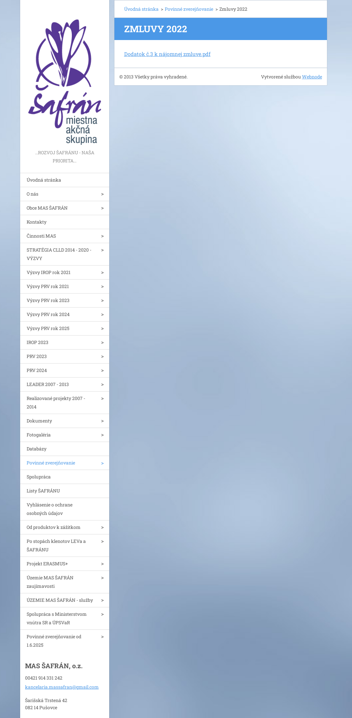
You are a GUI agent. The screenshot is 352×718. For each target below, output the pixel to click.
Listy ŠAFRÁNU (43, 491)
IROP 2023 (37, 342)
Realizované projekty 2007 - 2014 (56, 402)
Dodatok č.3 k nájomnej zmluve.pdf (167, 53)
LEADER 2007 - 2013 (48, 384)
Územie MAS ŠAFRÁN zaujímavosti (50, 581)
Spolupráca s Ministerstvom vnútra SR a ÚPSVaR (57, 618)
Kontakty (36, 222)
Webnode (312, 77)
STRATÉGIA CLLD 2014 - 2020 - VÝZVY (59, 254)
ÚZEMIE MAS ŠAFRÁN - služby (60, 600)
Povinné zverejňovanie (51, 463)
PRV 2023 (37, 356)
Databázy (36, 449)
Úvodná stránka (44, 180)
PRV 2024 (37, 370)
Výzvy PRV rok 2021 (48, 286)
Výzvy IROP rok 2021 (49, 272)
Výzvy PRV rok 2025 (48, 328)
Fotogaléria (39, 435)
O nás (32, 194)
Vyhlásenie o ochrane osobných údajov (49, 509)
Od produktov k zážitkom (54, 527)
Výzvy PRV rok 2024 (48, 314)
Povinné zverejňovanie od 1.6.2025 (54, 640)
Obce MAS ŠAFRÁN (47, 208)
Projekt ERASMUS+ (47, 563)
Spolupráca (39, 477)
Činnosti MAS (41, 236)
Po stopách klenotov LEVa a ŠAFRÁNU (56, 545)
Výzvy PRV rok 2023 (48, 300)
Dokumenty (39, 421)
